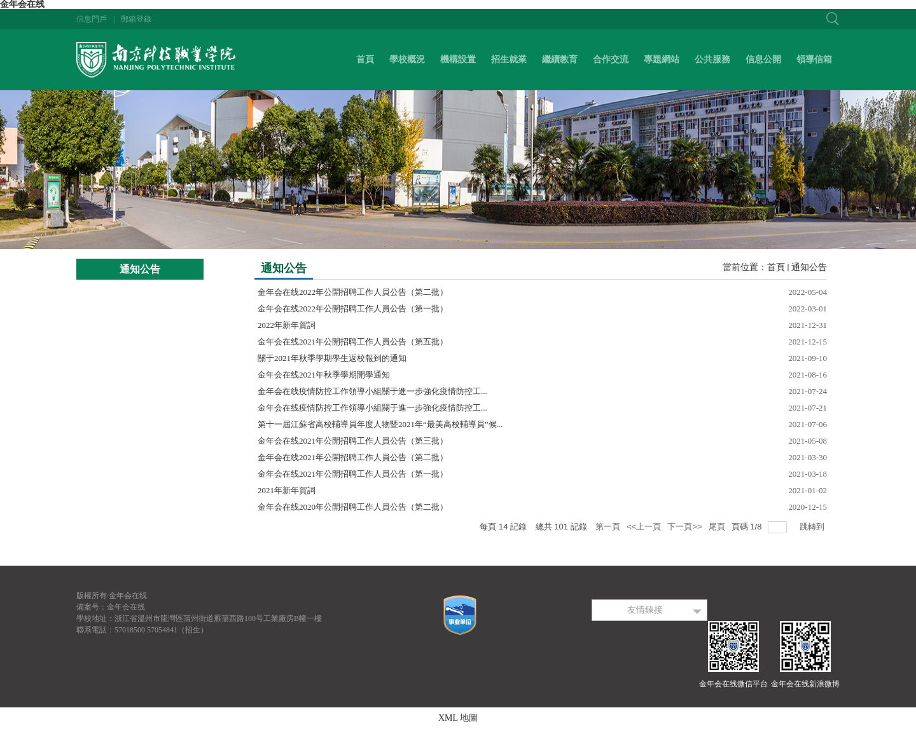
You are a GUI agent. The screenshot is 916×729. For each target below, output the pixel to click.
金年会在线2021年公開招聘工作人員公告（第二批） (353, 457)
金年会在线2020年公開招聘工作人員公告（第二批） (353, 507)
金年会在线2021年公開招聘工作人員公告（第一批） (353, 474)
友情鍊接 (645, 610)
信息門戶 (91, 19)
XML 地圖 (458, 718)
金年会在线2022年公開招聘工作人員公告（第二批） (353, 292)
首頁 (776, 267)
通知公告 (809, 267)
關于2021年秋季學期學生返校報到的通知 (332, 358)
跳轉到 (813, 526)
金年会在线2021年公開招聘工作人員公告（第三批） (353, 441)
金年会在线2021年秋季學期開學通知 (324, 374)
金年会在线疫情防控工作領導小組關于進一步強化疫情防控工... (372, 391)
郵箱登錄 (136, 19)
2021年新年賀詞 (287, 490)
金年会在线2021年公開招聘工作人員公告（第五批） (353, 341)
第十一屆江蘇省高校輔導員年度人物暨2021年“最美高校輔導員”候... (380, 424)
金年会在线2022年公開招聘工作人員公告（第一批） (353, 308)
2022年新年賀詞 (287, 325)
